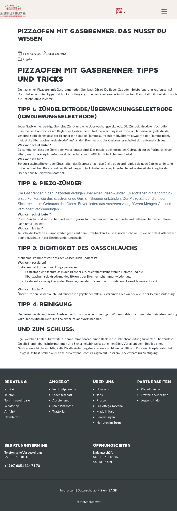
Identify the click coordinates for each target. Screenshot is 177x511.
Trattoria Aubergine (154, 395)
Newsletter (12, 417)
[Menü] (164, 12)
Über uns (102, 389)
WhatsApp (11, 406)
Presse (101, 400)
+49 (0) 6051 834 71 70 (22, 465)
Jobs (99, 395)
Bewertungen (105, 417)
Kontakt (10, 389)
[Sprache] (120, 12)
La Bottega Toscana (109, 406)
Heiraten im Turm (108, 422)
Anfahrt (9, 411)
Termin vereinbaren (17, 400)
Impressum (67, 490)
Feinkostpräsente (64, 389)
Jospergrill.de (150, 400)
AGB (113, 490)
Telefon (9, 395)
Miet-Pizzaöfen (62, 406)
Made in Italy (105, 411)
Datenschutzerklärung (93, 490)
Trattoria (58, 411)
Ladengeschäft (62, 395)
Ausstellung (60, 400)
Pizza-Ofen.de (150, 389)
